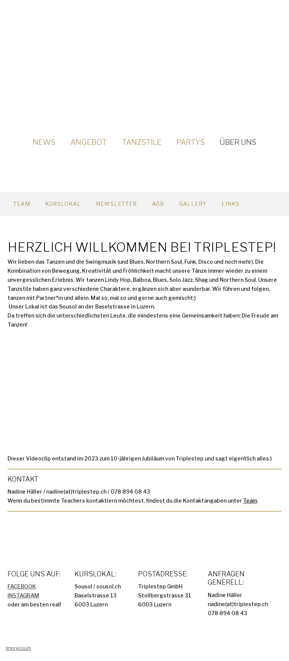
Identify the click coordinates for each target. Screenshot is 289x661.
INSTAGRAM (23, 595)
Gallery (193, 204)
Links (231, 204)
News (44, 142)
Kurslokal (63, 204)
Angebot (88, 142)
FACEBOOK (22, 586)
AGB (158, 204)
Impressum (18, 648)
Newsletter (116, 204)
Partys (190, 142)
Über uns (238, 142)
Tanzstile (141, 142)
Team (21, 204)
